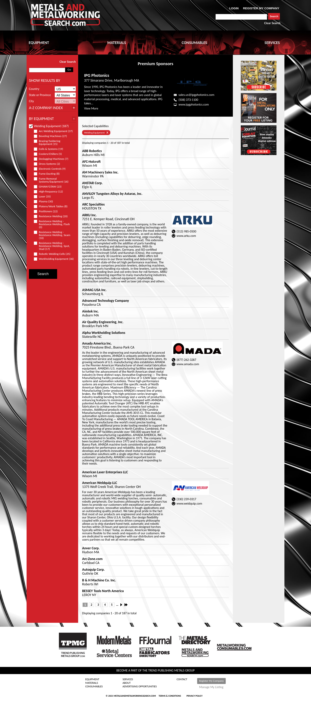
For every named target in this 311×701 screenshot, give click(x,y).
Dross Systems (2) (48, 163)
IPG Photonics (96, 75)
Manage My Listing (211, 687)
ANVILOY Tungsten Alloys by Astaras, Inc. (112, 193)
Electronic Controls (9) (51, 168)
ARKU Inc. (89, 215)
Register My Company (211, 681)
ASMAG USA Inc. (94, 290)
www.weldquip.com (189, 503)
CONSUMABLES (194, 42)
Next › (122, 604)
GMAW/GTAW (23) (49, 186)
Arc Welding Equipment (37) (54, 131)
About (127, 683)
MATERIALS (116, 42)
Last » (126, 604)
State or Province (40, 95)
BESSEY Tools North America (103, 591)
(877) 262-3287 (186, 360)
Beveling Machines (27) (52, 136)
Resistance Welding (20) (52, 216)
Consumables (94, 686)
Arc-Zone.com (92, 559)
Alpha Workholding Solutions (103, 332)
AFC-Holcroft (91, 161)
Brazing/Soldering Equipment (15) (47, 143)
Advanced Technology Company (105, 300)
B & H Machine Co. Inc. (99, 580)
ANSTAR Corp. (92, 183)
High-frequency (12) (50, 191)
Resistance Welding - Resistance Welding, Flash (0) (52, 224)
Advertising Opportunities (140, 686)
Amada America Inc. (97, 343)
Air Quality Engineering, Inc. (102, 322)
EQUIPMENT (39, 42)
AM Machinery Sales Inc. (100, 172)
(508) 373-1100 (188, 100)
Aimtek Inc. (90, 311)
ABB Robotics (92, 151)
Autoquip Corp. (93, 569)
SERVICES (272, 42)
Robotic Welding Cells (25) (54, 253)
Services (128, 679)
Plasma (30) (45, 201)
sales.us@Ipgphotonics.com (196, 95)
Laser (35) (44, 196)
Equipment (92, 679)
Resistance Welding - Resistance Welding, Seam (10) (52, 235)
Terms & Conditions (170, 696)
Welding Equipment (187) (49, 126)
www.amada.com (188, 364)
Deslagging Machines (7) (53, 158)
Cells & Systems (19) (50, 149)
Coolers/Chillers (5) (49, 153)
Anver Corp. (91, 548)
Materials (91, 683)
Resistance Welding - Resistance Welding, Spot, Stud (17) (52, 246)
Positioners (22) (47, 211)
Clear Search (272, 23)
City (31, 101)
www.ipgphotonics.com (194, 104)
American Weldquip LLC (99, 483)
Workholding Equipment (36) (54, 258)
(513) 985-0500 (186, 231)
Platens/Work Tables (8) (52, 206)
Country (34, 88)
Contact (182, 679)
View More (91, 108)
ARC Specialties (93, 204)
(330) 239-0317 (186, 499)
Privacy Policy (194, 696)
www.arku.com (186, 236)
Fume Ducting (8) (48, 173)
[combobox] (241, 17)
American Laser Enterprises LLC (105, 472)
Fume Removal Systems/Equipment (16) (53, 180)
